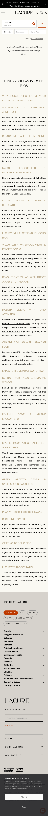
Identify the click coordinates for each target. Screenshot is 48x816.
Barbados (8, 642)
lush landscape (15, 218)
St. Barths (8, 665)
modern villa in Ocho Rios (16, 323)
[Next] (45, 4)
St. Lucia (7, 672)
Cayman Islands (11, 652)
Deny (24, 807)
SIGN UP (9, 726)
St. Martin (8, 676)
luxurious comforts (11, 331)
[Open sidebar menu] (4, 13)
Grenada (8, 659)
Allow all (24, 797)
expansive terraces (11, 266)
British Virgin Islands (13, 648)
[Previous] (2, 4)
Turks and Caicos (12, 682)
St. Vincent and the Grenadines (18, 679)
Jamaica (8, 662)
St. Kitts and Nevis (12, 669)
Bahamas (8, 638)
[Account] (45, 12)
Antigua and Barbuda (13, 635)
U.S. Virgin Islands (12, 686)
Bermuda (8, 645)
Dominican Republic (13, 655)
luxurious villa (8, 258)
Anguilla (7, 632)
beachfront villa (28, 291)
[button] (42, 24)
